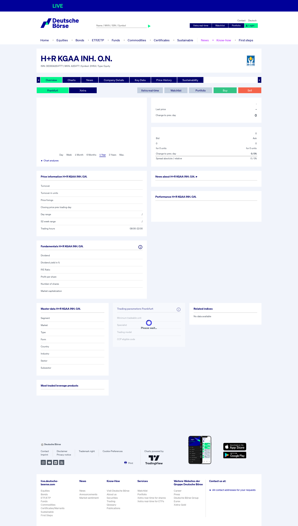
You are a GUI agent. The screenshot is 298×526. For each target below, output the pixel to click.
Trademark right (87, 451)
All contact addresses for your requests (232, 490)
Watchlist (220, 25)
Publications (113, 508)
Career (177, 490)
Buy (225, 90)
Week (69, 154)
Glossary (111, 504)
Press (177, 494)
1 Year (102, 154)
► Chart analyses (50, 160)
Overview (51, 80)
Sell (250, 90)
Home (44, 40)
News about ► (176, 176)
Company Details (114, 80)
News (205, 40)
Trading (111, 501)
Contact (241, 20)
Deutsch (252, 20)
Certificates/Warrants (52, 508)
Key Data (140, 80)
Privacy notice (64, 454)
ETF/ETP (98, 40)
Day (61, 154)
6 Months (91, 154)
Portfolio (236, 25)
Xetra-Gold (180, 504)
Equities (62, 40)
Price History (164, 80)
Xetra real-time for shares (151, 497)
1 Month (79, 154)
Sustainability (190, 80)
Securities (112, 497)
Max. (121, 154)
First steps (246, 40)
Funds (116, 40)
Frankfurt (52, 90)
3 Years (112, 154)
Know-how (223, 40)
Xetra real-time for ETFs (150, 501)
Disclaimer (62, 451)
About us (112, 494)
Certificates (162, 40)
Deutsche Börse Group (186, 497)
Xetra (83, 90)
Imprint (44, 454)
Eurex (177, 501)
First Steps (47, 515)
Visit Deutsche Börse (118, 490)
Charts (72, 80)
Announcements (88, 494)
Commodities (137, 40)
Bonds (80, 40)
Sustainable (185, 40)
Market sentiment (89, 497)
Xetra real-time (200, 25)
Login (250, 25)
